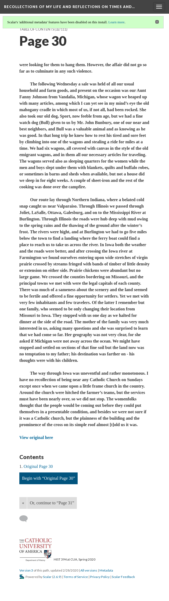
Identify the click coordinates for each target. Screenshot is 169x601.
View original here (36, 437)
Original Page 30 (38, 466)
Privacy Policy (100, 577)
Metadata (106, 570)
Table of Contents (36, 29)
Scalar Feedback (123, 577)
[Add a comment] (26, 518)
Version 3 (26, 570)
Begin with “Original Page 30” (48, 478)
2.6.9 (56, 577)
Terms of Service (76, 577)
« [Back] (23, 503)
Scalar (47, 577)
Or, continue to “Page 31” (52, 503)
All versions (88, 570)
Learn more (116, 22)
